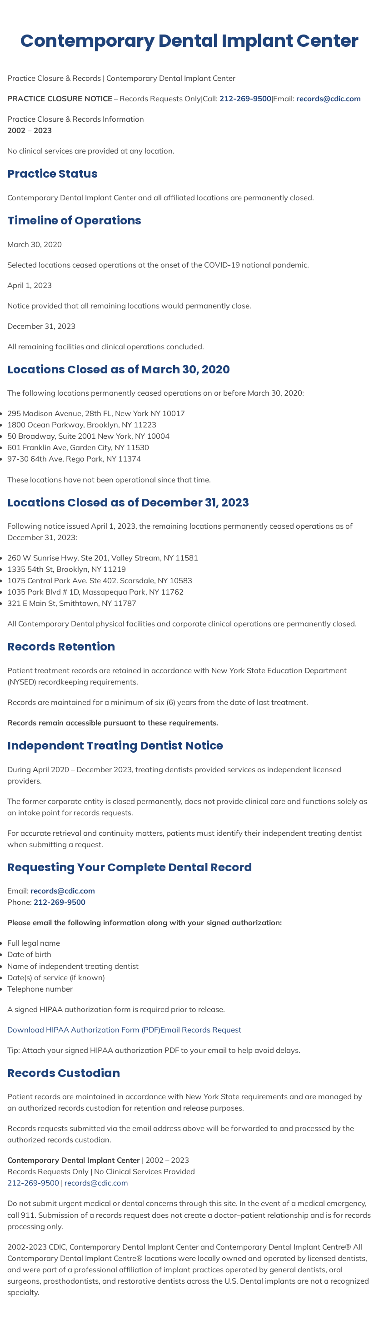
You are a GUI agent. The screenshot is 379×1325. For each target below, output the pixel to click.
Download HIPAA (39, 1029)
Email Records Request (200, 1029)
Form (130, 1029)
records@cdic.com (328, 98)
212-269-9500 (245, 98)
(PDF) (150, 1029)
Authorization (95, 1029)
